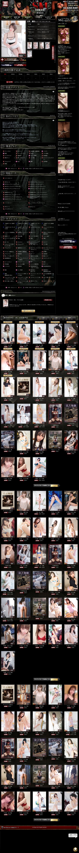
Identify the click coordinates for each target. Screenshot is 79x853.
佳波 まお (7, 478)
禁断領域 (55, 425)
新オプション (8, 449)
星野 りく (54, 398)
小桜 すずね (70, 645)
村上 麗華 (54, 371)
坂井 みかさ (70, 452)
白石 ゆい (70, 398)
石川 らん (7, 345)
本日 (44, 318)
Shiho (7, 565)
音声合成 (71, 423)
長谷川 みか (7, 539)
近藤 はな (7, 732)
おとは (70, 371)
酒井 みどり (39, 478)
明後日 (69, 318)
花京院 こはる (38, 425)
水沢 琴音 (7, 371)
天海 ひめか (23, 371)
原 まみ (7, 425)
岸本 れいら (70, 345)
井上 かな (23, 345)
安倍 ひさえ (23, 452)
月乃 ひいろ (39, 371)
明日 (56, 318)
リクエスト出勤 (23, 397)
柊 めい (39, 345)
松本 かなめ (23, 478)
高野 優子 (38, 398)
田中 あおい (7, 645)
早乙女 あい (39, 565)
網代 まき (38, 452)
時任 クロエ (7, 592)
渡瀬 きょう (7, 398)
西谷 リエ (23, 425)
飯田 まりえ (55, 345)
